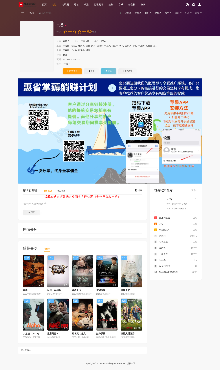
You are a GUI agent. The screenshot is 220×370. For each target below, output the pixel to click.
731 (175, 223)
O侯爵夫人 (175, 229)
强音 (88, 45)
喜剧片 (178, 13)
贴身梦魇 (100, 333)
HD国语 (31, 212)
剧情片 (198, 13)
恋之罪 (175, 235)
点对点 (175, 248)
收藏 (108, 71)
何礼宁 (115, 45)
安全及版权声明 (107, 196)
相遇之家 (125, 290)
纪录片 (188, 13)
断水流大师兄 (79, 333)
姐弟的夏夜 (175, 217)
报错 (91, 71)
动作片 (128, 13)
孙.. (155, 45)
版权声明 (131, 363)
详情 (67, 64)
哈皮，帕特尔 (54, 290)
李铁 (135, 45)
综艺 (76, 4)
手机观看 (127, 71)
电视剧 (65, 4)
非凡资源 (48, 191)
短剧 (110, 4)
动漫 (86, 4)
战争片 (168, 13)
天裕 (169, 199)
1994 (103, 41)
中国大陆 (85, 41)
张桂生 (74, 45)
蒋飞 (121, 45)
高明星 (149, 45)
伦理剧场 (98, 4)
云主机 (131, 4)
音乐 (120, 4)
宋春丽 (66, 45)
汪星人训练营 (127, 333)
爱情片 (138, 13)
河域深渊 (100, 290)
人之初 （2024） (31, 333)
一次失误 (175, 254)
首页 (44, 4)
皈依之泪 (76, 290)
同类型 (47, 249)
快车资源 (61, 191)
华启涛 (141, 45)
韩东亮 (107, 45)
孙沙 (65, 55)
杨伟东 (100, 45)
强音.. (88, 50)
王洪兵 (128, 45)
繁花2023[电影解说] (175, 272)
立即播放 (72, 71)
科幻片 (148, 13)
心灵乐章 (175, 241)
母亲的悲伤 (175, 266)
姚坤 (93, 45)
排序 (138, 190)
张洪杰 (81, 45)
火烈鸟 (175, 260)
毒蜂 (25, 290)
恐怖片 (158, 13)
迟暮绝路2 (52, 333)
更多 (194, 190)
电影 (54, 4)
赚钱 (143, 4)
